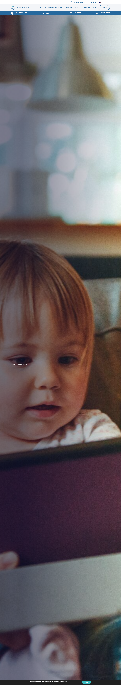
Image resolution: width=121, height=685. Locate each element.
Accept (87, 682)
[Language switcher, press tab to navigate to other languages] (102, 2)
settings (76, 683)
